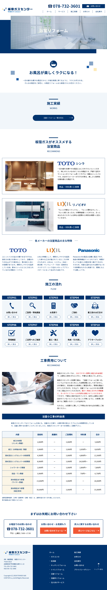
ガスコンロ (55, 556)
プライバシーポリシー (82, 569)
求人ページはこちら (86, 530)
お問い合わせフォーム (53, 530)
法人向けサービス (57, 582)
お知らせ (86, 11)
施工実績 (74, 11)
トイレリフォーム (57, 569)
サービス (61, 11)
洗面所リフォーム (57, 578)
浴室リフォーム (57, 574)
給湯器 (53, 561)
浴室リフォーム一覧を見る (53, 118)
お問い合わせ (79, 565)
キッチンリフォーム (58, 565)
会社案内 (98, 11)
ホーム (49, 11)
